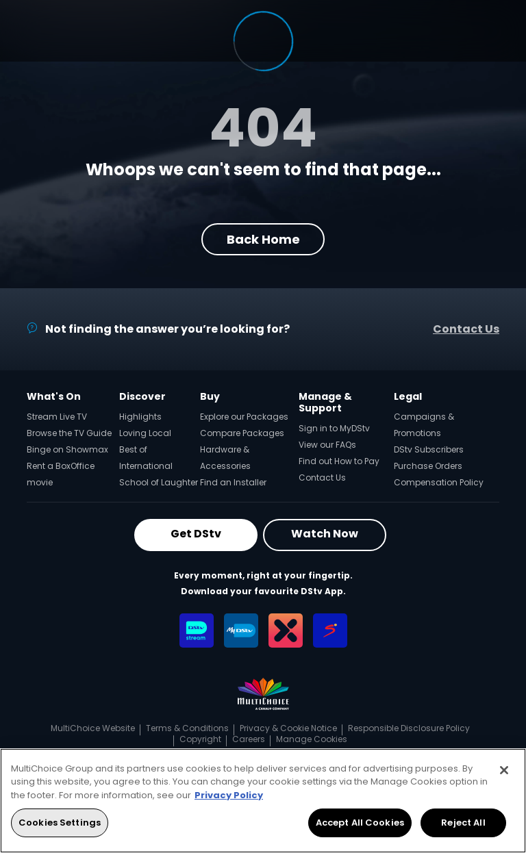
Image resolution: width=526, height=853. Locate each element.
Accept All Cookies (360, 822)
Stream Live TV (57, 416)
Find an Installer (233, 482)
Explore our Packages (244, 416)
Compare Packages (242, 433)
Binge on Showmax (67, 449)
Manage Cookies (311, 739)
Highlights (140, 416)
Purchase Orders (428, 466)
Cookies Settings (59, 822)
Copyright (200, 739)
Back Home (263, 239)
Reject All (463, 822)
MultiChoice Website (93, 728)
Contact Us (466, 329)
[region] (263, 800)
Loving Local (145, 433)
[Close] (504, 770)
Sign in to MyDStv (334, 428)
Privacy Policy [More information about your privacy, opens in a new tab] (229, 795)
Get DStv (196, 534)
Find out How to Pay (339, 461)
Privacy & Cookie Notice (288, 728)
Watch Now (324, 534)
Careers (248, 739)
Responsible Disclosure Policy (409, 728)
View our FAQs (327, 444)
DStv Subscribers (429, 449)
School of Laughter (158, 482)
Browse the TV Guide (69, 433)
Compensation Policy (439, 482)
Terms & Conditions (187, 728)
